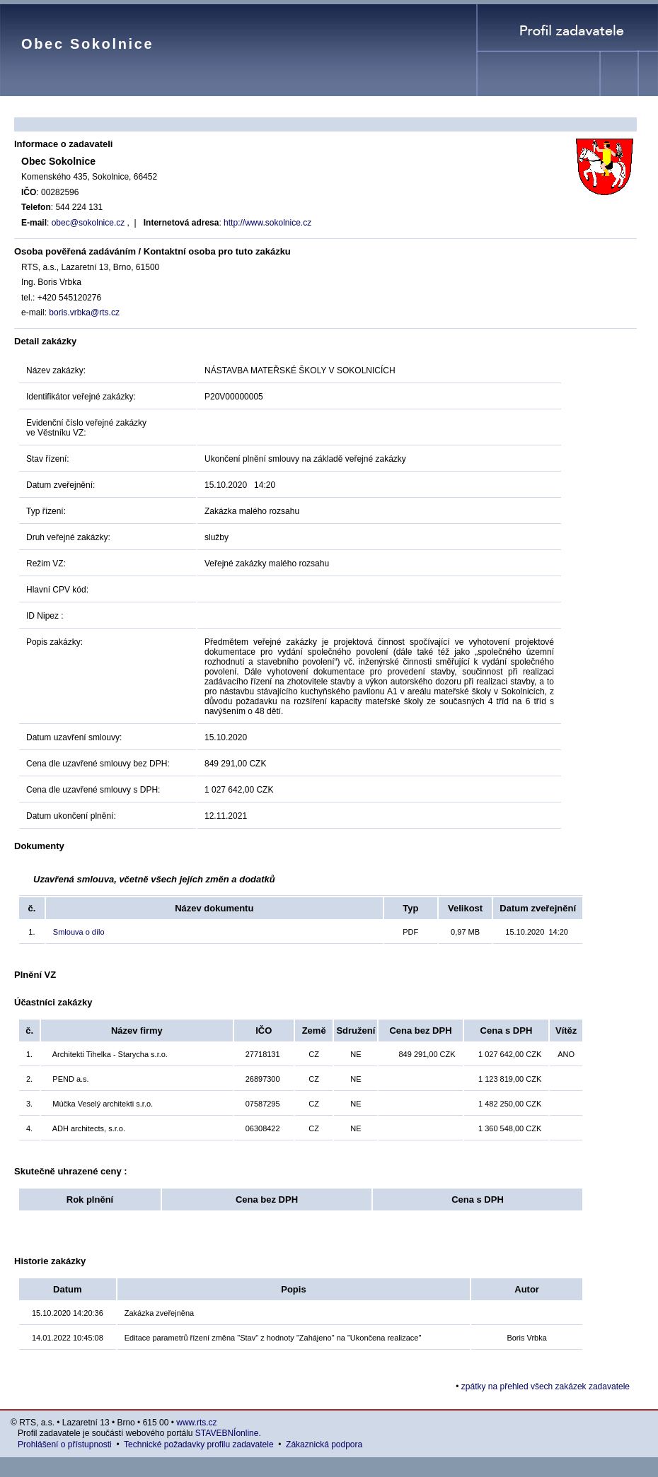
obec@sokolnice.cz (89, 223)
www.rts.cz (196, 1423)
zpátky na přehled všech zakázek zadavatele (545, 1386)
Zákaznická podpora (324, 1444)
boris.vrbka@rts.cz (84, 312)
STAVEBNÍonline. (228, 1433)
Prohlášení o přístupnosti (65, 1444)
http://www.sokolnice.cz (267, 223)
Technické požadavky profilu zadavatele (198, 1444)
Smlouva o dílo (79, 932)
